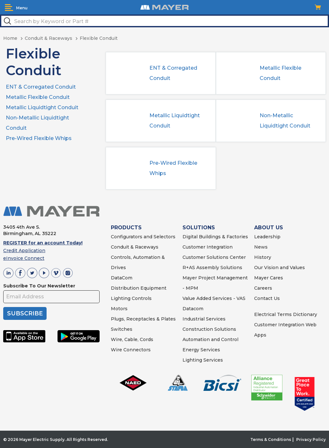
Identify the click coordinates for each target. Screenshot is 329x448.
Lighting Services (202, 360)
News (261, 247)
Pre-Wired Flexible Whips (39, 138)
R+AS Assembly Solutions (212, 267)
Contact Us (267, 298)
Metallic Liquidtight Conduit (42, 107)
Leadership (267, 237)
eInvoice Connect (23, 258)
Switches (121, 329)
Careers (263, 288)
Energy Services (201, 350)
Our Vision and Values (279, 267)
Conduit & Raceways (134, 247)
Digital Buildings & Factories (215, 237)
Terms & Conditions (270, 439)
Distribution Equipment (138, 288)
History (262, 257)
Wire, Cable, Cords (132, 339)
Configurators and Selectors (143, 237)
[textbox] (164, 21)
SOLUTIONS (198, 227)
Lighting (120, 298)
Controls (141, 298)
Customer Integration (207, 247)
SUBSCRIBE (25, 313)
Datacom (192, 309)
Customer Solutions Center (214, 257)
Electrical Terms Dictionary (285, 314)
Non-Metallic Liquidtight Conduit (285, 120)
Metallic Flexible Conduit (38, 97)
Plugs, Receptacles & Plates (143, 319)
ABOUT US (268, 227)
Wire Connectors (131, 350)
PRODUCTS (126, 227)
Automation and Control (210, 339)
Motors (119, 309)
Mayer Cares (268, 278)
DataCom (121, 278)
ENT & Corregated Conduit (41, 87)
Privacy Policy (311, 439)
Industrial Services (204, 319)
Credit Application (24, 250)
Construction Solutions (209, 329)
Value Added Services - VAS (213, 298)
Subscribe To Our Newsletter (39, 286)
